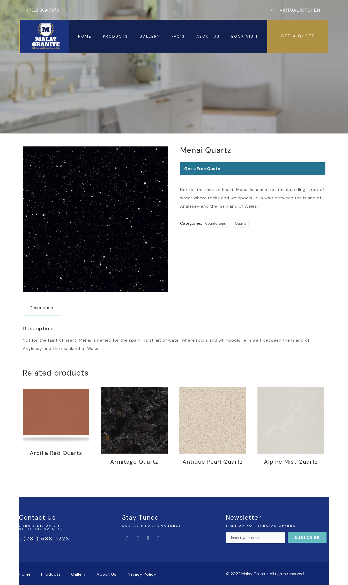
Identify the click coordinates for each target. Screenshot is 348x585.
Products (115, 36)
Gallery (149, 36)
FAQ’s (178, 36)
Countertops (215, 223)
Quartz (240, 223)
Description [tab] (41, 308)
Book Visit (244, 36)
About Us (208, 36)
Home (85, 36)
